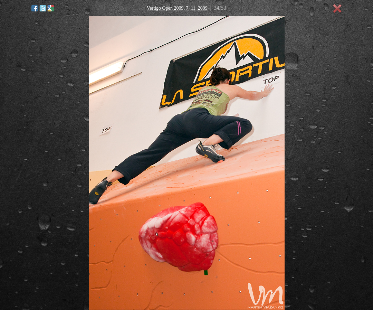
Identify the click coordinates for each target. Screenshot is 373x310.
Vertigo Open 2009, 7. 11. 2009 (177, 8)
